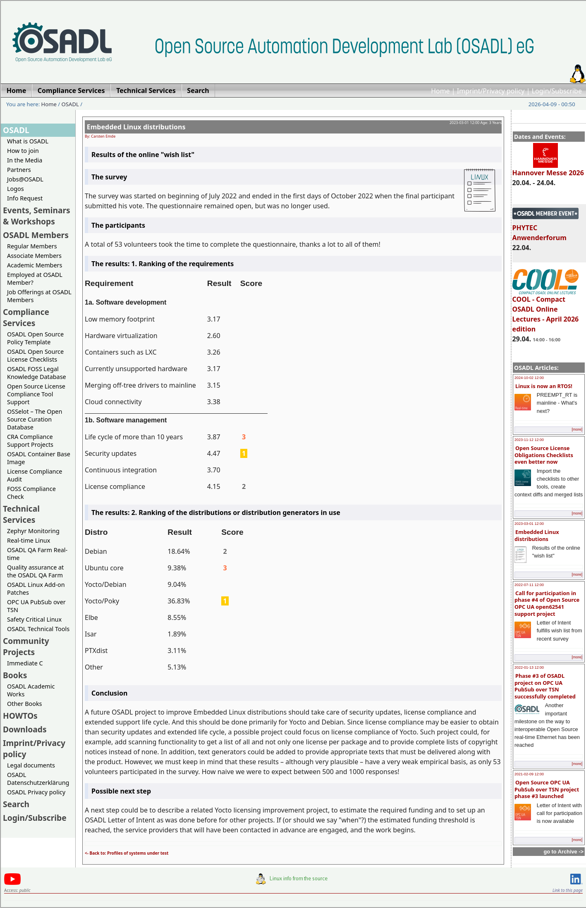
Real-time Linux (28, 540)
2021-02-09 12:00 (529, 774)
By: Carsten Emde (100, 136)
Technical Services (21, 514)
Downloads (25, 729)
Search (16, 804)
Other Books (24, 704)
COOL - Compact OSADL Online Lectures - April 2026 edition (545, 310)
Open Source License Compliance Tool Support (36, 394)
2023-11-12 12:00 (529, 440)
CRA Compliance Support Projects (30, 440)
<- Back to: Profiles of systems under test (126, 853)
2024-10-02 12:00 (529, 378)
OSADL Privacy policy (36, 792)
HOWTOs (20, 715)
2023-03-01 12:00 (529, 524)
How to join (23, 151)
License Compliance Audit (34, 475)
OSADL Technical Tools (38, 629)
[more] (577, 429)
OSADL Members (36, 235)
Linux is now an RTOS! (543, 386)
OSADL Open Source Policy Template (35, 338)
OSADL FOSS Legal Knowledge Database (36, 373)
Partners (19, 170)
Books (15, 675)
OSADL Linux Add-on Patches (36, 588)
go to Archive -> (563, 851)
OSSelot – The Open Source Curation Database (34, 419)
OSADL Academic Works (31, 690)
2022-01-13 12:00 (529, 667)
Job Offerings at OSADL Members (39, 296)
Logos (15, 189)
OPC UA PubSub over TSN (36, 606)
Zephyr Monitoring (33, 531)
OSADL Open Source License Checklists (35, 355)
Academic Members (34, 265)
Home (440, 90)
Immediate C (25, 663)
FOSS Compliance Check (31, 492)
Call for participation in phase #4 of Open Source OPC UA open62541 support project (546, 603)
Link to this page (568, 890)
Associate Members (34, 256)
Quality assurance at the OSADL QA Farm (35, 571)
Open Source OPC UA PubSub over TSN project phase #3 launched (546, 789)
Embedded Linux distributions (536, 535)
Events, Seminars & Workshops (36, 216)
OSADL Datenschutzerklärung (38, 778)
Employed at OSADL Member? (34, 278)
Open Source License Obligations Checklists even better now (543, 454)
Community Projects (26, 646)
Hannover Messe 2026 (548, 169)
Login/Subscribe (557, 90)
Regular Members (32, 246)
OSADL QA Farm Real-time (37, 554)
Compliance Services (26, 317)
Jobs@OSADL (25, 179)
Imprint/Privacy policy (491, 90)
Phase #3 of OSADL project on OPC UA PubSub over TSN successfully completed (545, 686)
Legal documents (31, 765)
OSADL (70, 104)
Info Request (25, 198)
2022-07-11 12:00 (529, 585)
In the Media (24, 160)
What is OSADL (27, 141)
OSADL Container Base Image (38, 458)
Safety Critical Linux (34, 619)
